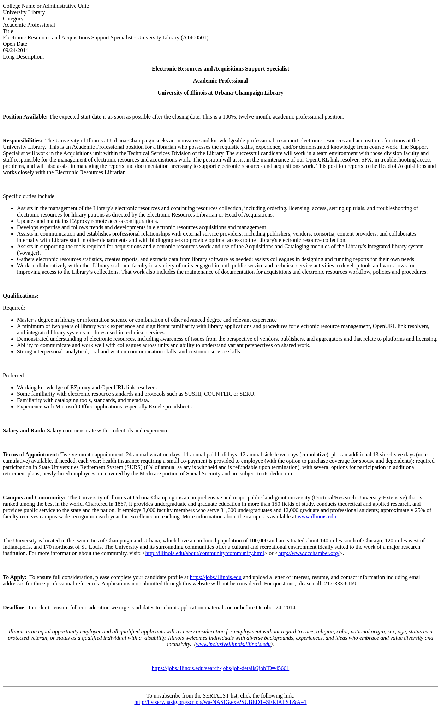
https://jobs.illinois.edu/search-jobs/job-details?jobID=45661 (220, 668)
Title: (9, 31)
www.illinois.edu (317, 516)
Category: (14, 19)
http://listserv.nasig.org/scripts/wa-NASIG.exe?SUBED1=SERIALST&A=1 (220, 702)
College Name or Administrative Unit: (46, 6)
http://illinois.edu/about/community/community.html (204, 553)
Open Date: (16, 44)
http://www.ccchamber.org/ (309, 553)
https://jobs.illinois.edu (216, 577)
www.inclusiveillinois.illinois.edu (233, 644)
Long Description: (23, 57)
